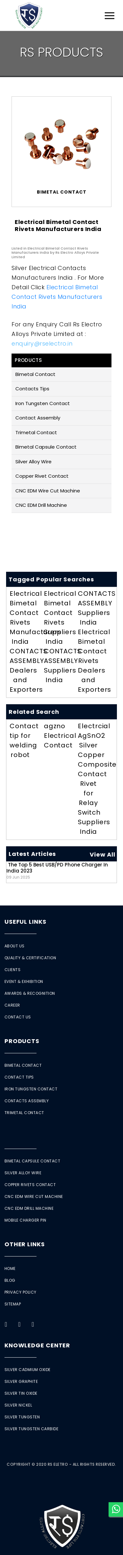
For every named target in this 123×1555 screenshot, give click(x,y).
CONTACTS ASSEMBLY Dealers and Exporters (28, 670)
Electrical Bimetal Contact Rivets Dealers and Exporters (94, 660)
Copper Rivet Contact (42, 476)
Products (21, 1041)
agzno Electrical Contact (60, 736)
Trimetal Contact (36, 432)
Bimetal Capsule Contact (46, 446)
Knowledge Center (37, 1345)
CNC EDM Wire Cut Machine (47, 490)
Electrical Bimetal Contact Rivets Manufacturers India (57, 296)
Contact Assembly (37, 417)
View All (102, 854)
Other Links (24, 1244)
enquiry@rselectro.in (42, 343)
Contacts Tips (32, 388)
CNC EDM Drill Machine (41, 505)
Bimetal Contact (35, 374)
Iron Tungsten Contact (42, 403)
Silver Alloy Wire (33, 461)
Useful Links (25, 922)
